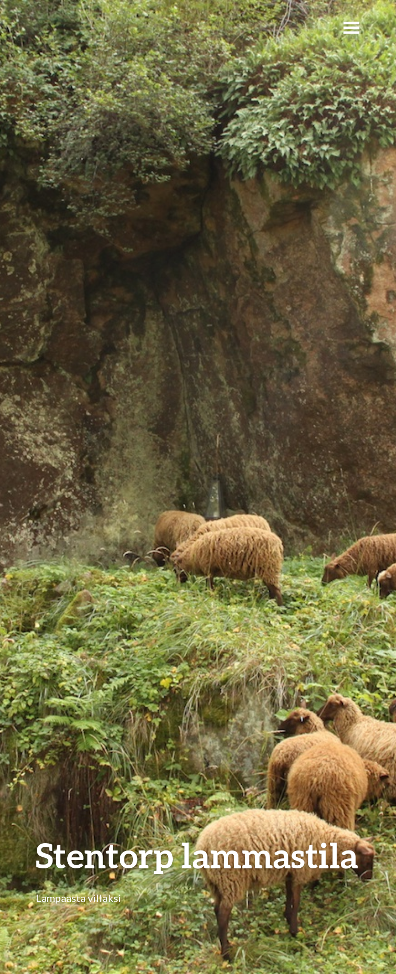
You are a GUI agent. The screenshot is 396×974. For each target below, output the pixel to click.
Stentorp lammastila (197, 855)
